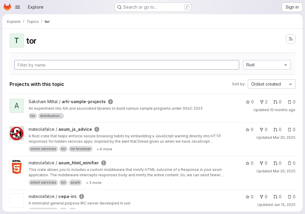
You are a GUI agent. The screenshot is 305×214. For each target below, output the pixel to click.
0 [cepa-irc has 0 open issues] (291, 196)
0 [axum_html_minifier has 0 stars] (249, 163)
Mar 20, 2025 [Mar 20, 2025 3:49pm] (284, 171)
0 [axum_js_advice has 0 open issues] (291, 129)
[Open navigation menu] (17, 7)
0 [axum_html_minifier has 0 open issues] (291, 163)
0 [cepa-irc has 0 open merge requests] (277, 196)
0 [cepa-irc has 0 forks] (263, 196)
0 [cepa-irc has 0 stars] (249, 196)
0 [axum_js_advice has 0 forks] (263, 129)
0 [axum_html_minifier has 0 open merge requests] (277, 163)
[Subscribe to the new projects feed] (290, 39)
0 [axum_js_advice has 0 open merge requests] (277, 129)
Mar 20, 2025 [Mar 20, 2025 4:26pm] (284, 137)
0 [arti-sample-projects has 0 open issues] (291, 101)
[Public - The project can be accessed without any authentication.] (110, 101)
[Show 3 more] (93, 182)
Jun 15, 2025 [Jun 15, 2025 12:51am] (284, 204)
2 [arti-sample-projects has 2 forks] (263, 101)
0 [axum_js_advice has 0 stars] (249, 129)
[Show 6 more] (104, 148)
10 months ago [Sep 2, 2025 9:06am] (282, 110)
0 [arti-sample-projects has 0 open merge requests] (277, 101)
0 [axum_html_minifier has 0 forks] (263, 163)
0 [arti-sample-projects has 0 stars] (250, 101)
